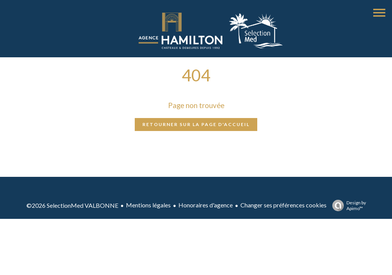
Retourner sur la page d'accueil (196, 124)
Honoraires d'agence (205, 205)
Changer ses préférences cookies (283, 205)
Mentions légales (148, 205)
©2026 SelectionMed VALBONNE (72, 205)
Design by (347, 205)
